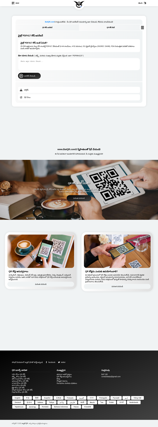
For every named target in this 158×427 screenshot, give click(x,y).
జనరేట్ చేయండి (27, 76)
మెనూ (15, 3)
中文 (28, 398)
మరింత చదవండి (79, 198)
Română (45, 407)
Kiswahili (87, 407)
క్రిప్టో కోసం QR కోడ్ (18, 388)
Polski (111, 402)
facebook (50, 362)
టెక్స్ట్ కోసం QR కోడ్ (19, 377)
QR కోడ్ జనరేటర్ (47, 27)
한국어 (29, 402)
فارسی (72, 402)
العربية (81, 398)
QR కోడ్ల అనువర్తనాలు (64, 377)
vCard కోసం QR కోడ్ (19, 383)
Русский (116, 398)
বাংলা (92, 398)
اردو (126, 398)
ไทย (101, 402)
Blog (58, 379)
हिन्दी (36, 398)
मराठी (82, 402)
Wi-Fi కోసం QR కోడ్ (19, 385)
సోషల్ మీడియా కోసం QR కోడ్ (22, 390)
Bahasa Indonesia (61, 407)
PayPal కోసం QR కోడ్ (19, 392)
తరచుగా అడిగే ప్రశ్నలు (64, 374)
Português (103, 398)
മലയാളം (32, 407)
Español (47, 398)
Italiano (40, 402)
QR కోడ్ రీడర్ (111, 27)
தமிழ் (62, 402)
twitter (61, 362)
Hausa (76, 407)
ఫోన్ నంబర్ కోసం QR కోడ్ (21, 379)
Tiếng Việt (137, 398)
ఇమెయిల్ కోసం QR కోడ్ (20, 381)
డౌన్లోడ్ (24, 90)
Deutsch (18, 402)
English (17, 398)
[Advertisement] (79, 126)
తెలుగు (142, 3)
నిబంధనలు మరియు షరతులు (67, 383)
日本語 (58, 398)
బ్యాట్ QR (25, 423)
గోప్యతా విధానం (62, 381)
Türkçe (51, 402)
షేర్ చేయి (25, 97)
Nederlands (133, 402)
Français (70, 398)
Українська (19, 407)
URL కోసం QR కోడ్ (18, 374)
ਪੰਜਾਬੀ (121, 402)
